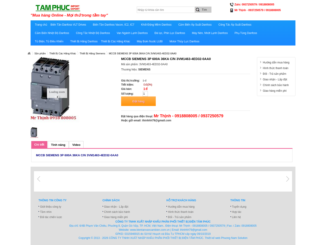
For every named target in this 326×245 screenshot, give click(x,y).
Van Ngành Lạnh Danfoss (132, 33)
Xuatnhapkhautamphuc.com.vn (29, 53)
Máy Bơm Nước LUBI (150, 41)
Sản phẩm (40, 53)
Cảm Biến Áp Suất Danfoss (195, 24)
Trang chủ (41, 24)
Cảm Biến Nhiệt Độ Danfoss (52, 33)
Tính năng (58, 145)
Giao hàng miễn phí (275, 90)
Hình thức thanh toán (275, 68)
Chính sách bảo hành (276, 85)
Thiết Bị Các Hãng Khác (115, 41)
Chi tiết (39, 144)
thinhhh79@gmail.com (156, 120)
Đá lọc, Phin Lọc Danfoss (169, 33)
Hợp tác (237, 212)
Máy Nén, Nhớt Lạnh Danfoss (210, 33)
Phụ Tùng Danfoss (246, 33)
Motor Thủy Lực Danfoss (184, 41)
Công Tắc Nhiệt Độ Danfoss (93, 33)
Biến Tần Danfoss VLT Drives (68, 24)
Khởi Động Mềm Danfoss (156, 24)
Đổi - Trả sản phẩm (274, 73)
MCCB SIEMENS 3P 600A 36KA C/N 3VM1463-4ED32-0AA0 (143, 53)
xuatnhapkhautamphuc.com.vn (86, 11)
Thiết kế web (212, 238)
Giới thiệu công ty (50, 206)
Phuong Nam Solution (234, 238)
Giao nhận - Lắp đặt (275, 79)
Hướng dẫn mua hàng (276, 62)
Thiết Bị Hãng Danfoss (84, 41)
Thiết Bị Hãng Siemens (92, 53)
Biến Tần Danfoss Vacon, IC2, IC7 (113, 24)
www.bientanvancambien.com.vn (150, 229)
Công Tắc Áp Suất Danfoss (235, 24)
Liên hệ (236, 217)
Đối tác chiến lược (51, 217)
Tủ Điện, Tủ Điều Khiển (49, 41)
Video (76, 145)
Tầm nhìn (46, 212)
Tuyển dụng (239, 206)
